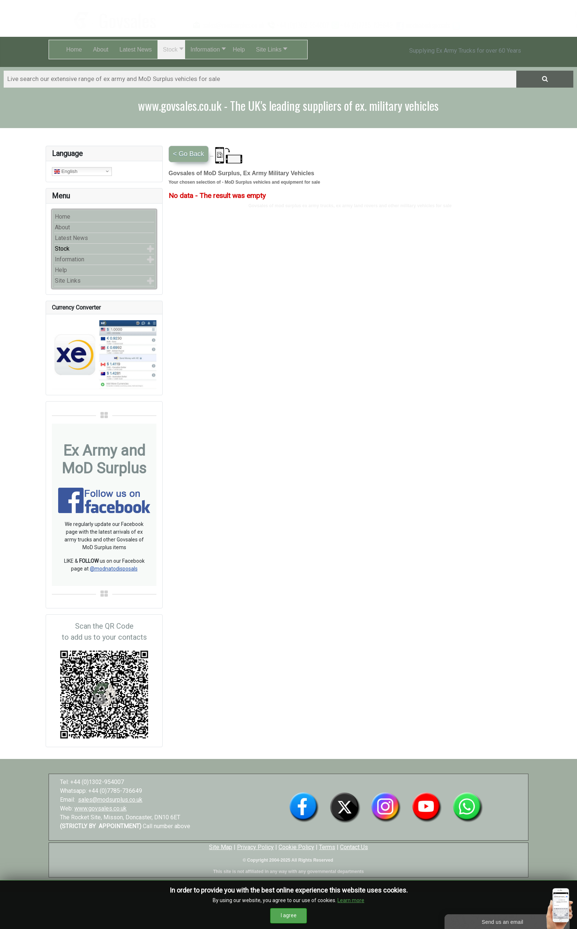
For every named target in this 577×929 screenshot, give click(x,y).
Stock (62, 248)
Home (62, 216)
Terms (327, 847)
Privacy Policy (255, 847)
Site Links (68, 280)
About (62, 227)
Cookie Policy (296, 847)
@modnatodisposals (114, 569)
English (65, 171)
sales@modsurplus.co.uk (110, 799)
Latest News (71, 237)
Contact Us (354, 847)
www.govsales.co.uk (100, 808)
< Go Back (188, 154)
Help (61, 269)
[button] (171, 49)
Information (69, 259)
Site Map (220, 847)
